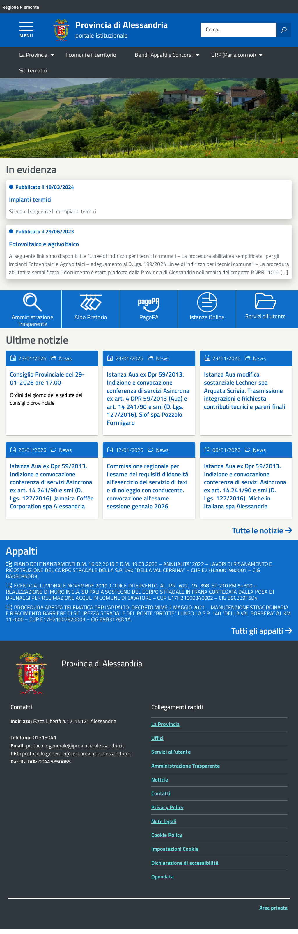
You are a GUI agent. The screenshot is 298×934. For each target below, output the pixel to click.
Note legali (163, 826)
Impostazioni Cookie (174, 854)
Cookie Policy (166, 840)
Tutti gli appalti (261, 635)
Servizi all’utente (171, 757)
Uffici (157, 743)
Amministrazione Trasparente (185, 771)
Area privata (273, 913)
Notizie (159, 785)
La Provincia (33, 54)
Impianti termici (30, 204)
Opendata (162, 882)
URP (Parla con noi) (233, 54)
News (65, 363)
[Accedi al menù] (26, 29)
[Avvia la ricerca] (283, 30)
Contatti (161, 798)
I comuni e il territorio (91, 54)
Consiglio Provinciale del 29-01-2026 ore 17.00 (47, 383)
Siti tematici (33, 70)
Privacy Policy (167, 812)
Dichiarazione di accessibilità (184, 868)
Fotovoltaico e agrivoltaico (44, 249)
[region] (149, 120)
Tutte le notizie (262, 535)
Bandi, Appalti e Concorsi (163, 54)
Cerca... (213, 29)
